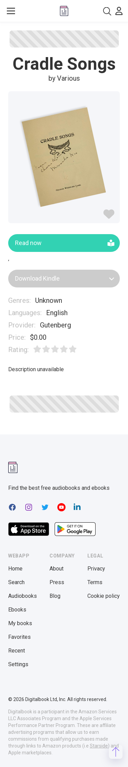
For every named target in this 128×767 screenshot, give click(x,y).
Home (15, 568)
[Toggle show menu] (10, 10)
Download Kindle (64, 278)
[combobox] (107, 11)
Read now (64, 242)
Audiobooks (22, 596)
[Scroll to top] (116, 752)
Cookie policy (103, 596)
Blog (54, 596)
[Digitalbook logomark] (13, 467)
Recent (16, 650)
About (56, 568)
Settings (18, 664)
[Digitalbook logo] (64, 10)
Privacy (96, 568)
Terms (94, 582)
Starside (99, 746)
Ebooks (17, 609)
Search (16, 582)
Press (56, 582)
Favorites (19, 637)
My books (20, 623)
